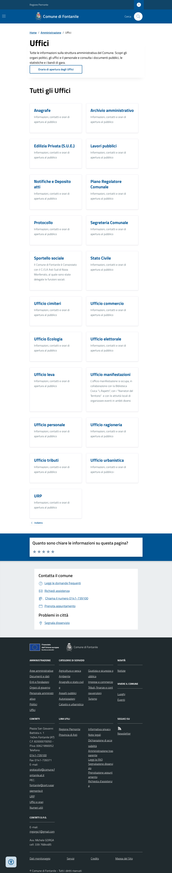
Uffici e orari (36, 802)
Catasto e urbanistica (71, 704)
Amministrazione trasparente (100, 753)
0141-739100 (38, 755)
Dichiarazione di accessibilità (100, 743)
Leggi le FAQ (95, 759)
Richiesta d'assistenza (100, 783)
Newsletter (124, 733)
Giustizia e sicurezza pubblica (100, 673)
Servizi (70, 858)
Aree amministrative (41, 671)
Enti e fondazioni (39, 682)
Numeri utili (36, 807)
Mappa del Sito (124, 858)
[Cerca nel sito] (136, 16)
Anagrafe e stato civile (71, 685)
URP (32, 796)
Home (33, 32)
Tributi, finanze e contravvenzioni (100, 690)
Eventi (121, 700)
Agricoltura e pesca (70, 671)
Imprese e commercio (100, 682)
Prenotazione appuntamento (100, 774)
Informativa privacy (99, 729)
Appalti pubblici (67, 693)
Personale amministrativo (42, 696)
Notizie (121, 671)
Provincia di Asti (68, 735)
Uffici (32, 710)
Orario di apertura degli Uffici (56, 69)
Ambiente (64, 676)
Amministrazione (51, 32)
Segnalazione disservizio (100, 766)
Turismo (92, 699)
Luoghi (121, 694)
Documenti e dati (39, 676)
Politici (33, 704)
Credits (95, 858)
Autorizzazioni (67, 699)
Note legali (94, 735)
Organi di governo (40, 687)
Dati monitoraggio (40, 858)
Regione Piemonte (39, 4)
